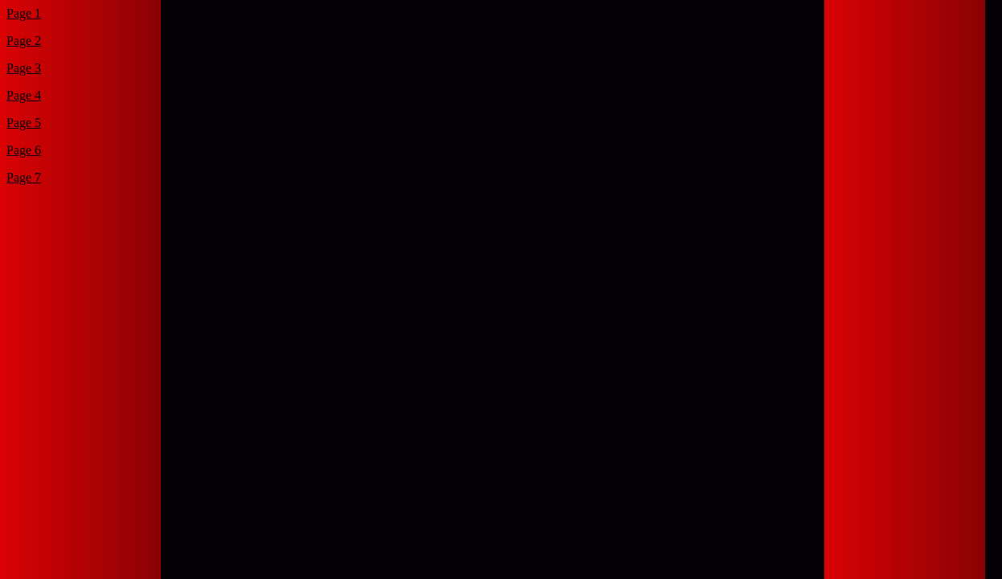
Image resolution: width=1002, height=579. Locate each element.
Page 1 (23, 13)
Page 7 (23, 177)
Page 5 (23, 122)
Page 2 (23, 40)
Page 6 (23, 150)
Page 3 (23, 68)
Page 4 (23, 95)
